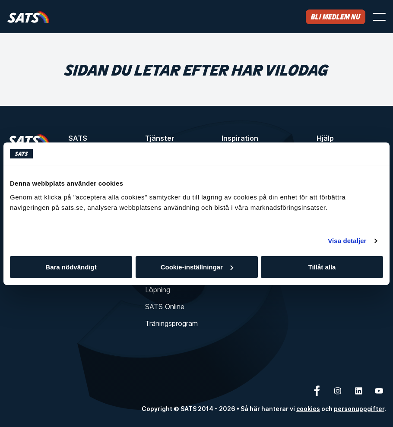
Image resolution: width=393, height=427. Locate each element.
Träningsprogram (171, 323)
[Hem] (28, 16)
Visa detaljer (347, 240)
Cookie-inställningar (197, 267)
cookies (308, 408)
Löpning (157, 289)
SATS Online (164, 306)
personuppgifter (359, 408)
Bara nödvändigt (70, 267)
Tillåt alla (322, 267)
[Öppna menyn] (379, 17)
